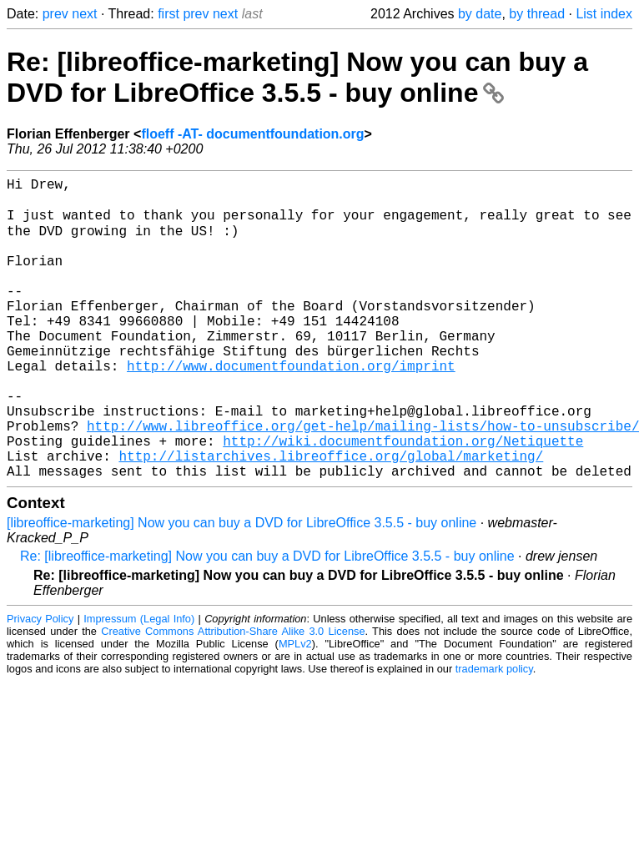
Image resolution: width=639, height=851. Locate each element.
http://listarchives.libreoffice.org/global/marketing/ (330, 517)
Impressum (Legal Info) (138, 683)
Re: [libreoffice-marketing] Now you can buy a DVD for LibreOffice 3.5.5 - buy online (297, 77)
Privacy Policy (40, 683)
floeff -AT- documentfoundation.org (252, 134)
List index (604, 14)
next (84, 14)
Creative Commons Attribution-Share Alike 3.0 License (233, 696)
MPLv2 (295, 708)
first (168, 14)
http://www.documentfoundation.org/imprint (291, 407)
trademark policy (494, 734)
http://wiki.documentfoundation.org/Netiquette (403, 499)
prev (55, 14)
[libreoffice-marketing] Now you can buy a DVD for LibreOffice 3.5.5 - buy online (241, 588)
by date (479, 14)
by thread (537, 14)
